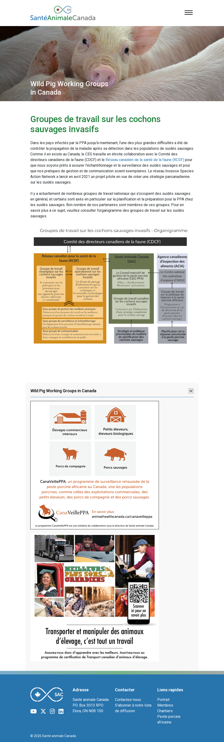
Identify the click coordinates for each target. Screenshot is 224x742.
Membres (165, 705)
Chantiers (165, 711)
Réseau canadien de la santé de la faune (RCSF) (145, 160)
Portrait (163, 699)
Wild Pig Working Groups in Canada (112, 390)
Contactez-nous (128, 699)
